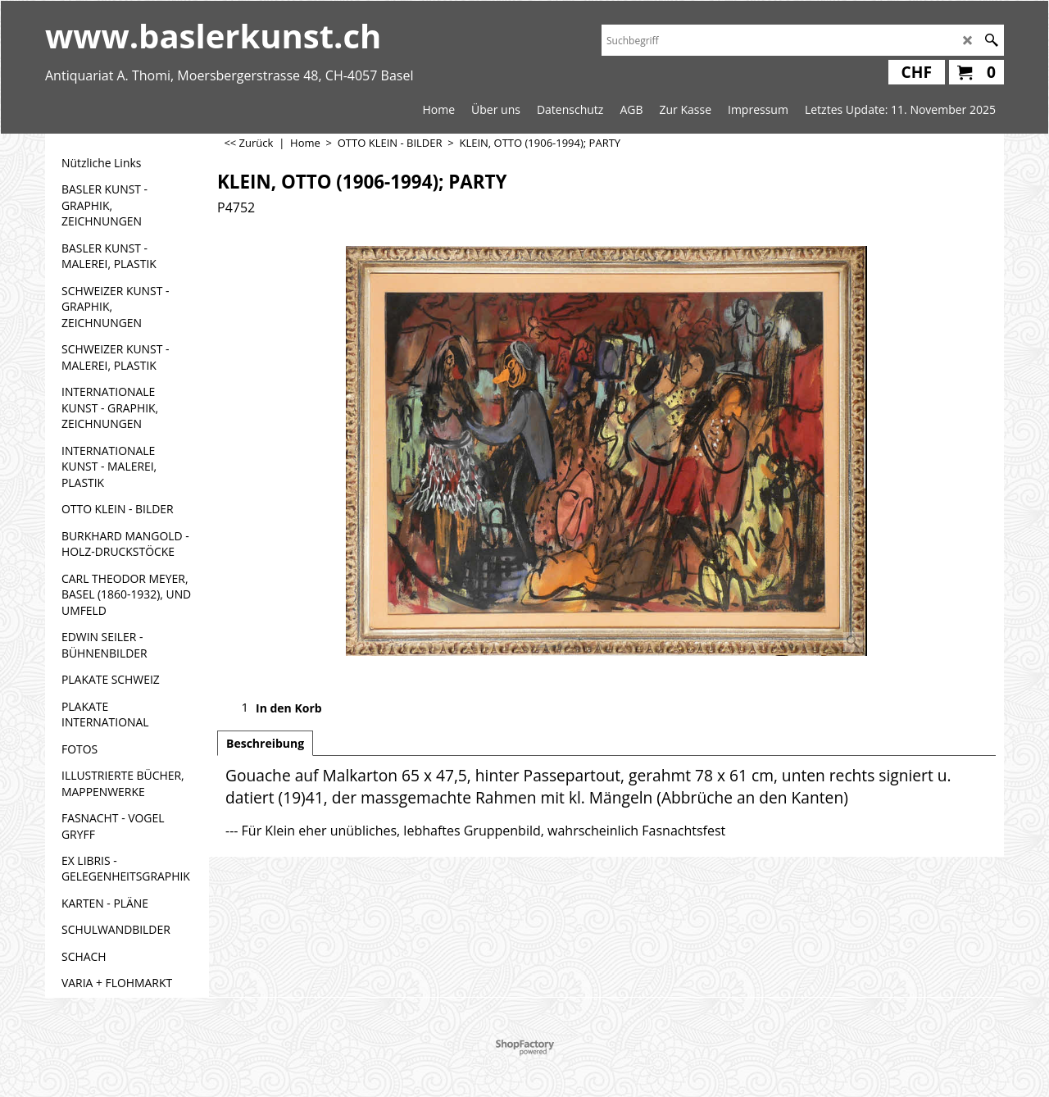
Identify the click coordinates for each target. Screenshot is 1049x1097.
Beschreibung (265, 743)
